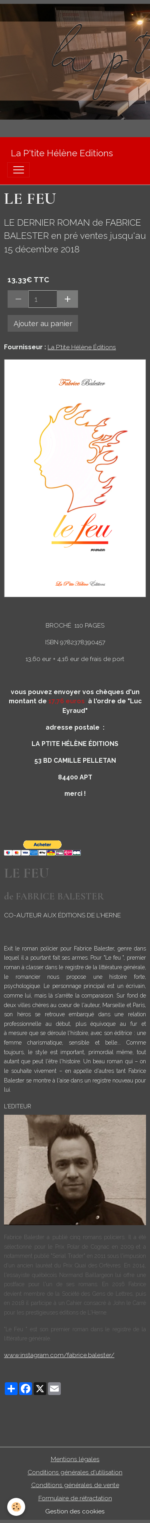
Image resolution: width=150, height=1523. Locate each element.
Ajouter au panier (43, 323)
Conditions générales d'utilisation (75, 1472)
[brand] (61, 153)
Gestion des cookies (75, 1511)
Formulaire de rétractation (75, 1498)
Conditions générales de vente (75, 1485)
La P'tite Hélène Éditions (82, 347)
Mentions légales (75, 1459)
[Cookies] (16, 1507)
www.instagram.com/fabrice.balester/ (59, 1355)
